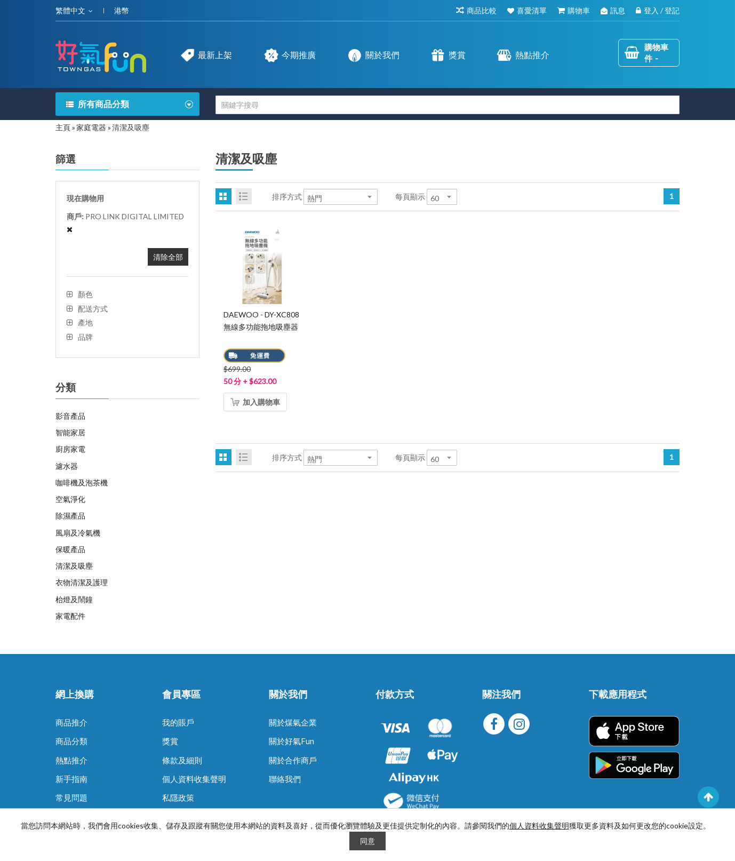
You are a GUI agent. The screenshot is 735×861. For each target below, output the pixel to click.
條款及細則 (182, 760)
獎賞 (170, 741)
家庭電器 (91, 127)
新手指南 (71, 779)
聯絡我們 (285, 779)
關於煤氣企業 (293, 722)
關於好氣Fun (291, 741)
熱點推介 (71, 760)
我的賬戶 (178, 722)
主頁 (62, 127)
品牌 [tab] (85, 337)
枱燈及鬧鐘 (74, 599)
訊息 (617, 10)
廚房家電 (70, 448)
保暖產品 (70, 549)
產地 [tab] (85, 322)
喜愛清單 (532, 10)
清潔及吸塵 (74, 565)
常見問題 (71, 797)
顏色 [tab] (85, 294)
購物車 (579, 10)
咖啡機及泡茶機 (81, 482)
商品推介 (71, 722)
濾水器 (66, 466)
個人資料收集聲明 (194, 779)
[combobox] (447, 104)
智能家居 (70, 432)
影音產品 (70, 415)
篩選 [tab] (65, 159)
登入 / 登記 (662, 10)
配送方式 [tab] (93, 309)
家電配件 (70, 615)
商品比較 (482, 10)
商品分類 (71, 741)
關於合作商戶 (293, 760)
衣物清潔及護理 (81, 582)
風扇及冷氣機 (77, 532)
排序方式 (287, 196)
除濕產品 (70, 515)
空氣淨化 (70, 499)
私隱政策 (178, 797)
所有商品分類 (103, 104)
